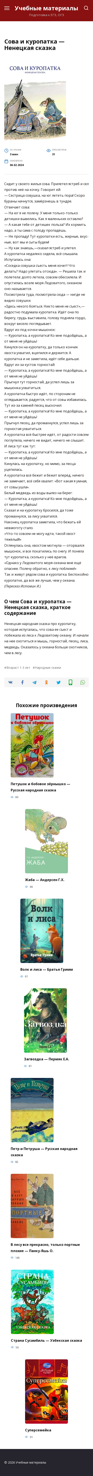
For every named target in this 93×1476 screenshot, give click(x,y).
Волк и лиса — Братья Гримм (46, 969)
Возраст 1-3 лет (18, 668)
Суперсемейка (38, 1430)
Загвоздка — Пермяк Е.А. (46, 1059)
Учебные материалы (46, 8)
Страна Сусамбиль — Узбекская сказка (46, 1340)
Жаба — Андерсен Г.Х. (44, 879)
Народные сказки (48, 668)
